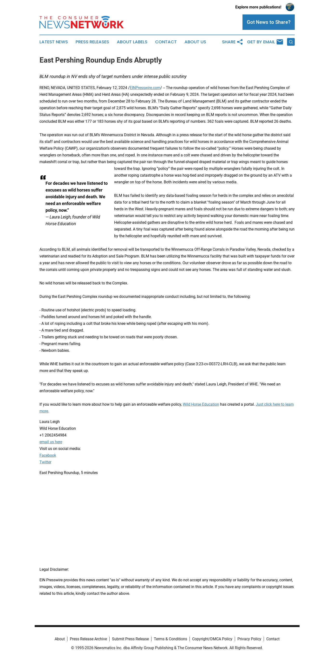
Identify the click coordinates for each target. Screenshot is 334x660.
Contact (166, 42)
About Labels (132, 42)
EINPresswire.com (145, 87)
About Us (195, 42)
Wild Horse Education (201, 404)
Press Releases (92, 42)
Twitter (45, 462)
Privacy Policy (249, 639)
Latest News (53, 42)
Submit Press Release (130, 639)
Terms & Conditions (170, 639)
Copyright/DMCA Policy (212, 639)
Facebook (47, 455)
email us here (50, 442)
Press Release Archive (88, 639)
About (60, 639)
